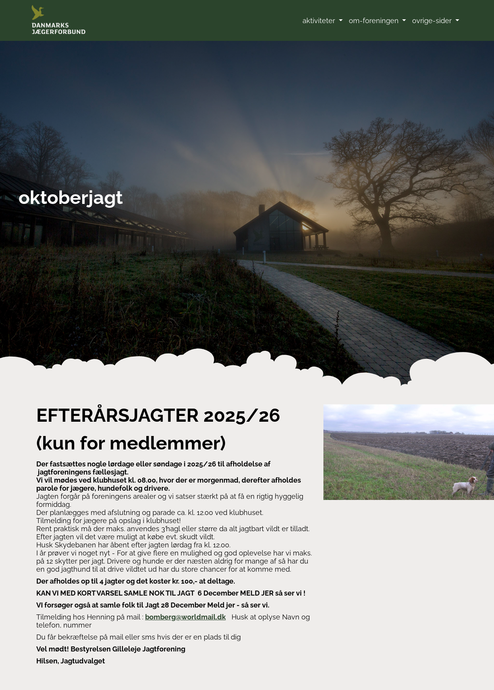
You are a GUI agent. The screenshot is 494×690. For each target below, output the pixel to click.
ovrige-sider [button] (432, 21)
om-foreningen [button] (375, 21)
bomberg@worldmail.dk (185, 617)
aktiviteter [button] (320, 21)
